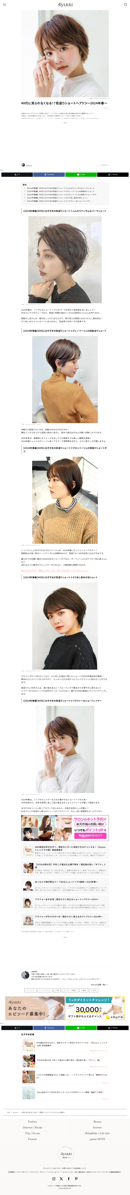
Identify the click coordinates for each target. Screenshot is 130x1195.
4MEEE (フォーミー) (93, 1172)
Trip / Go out (32, 1133)
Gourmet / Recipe (32, 1128)
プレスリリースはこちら (52, 1168)
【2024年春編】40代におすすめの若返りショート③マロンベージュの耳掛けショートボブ (61, 194)
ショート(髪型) (71, 990)
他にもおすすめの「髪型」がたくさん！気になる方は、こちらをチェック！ (55, 570)
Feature (32, 1139)
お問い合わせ (67, 1168)
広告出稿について (79, 1168)
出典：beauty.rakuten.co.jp (99, 98)
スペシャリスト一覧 (70, 1172)
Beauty (97, 1122)
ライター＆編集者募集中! (112, 1172)
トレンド (31, 990)
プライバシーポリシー (39, 1172)
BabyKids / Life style (97, 1133)
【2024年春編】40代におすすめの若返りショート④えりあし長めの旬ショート (57, 198)
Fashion (32, 1122)
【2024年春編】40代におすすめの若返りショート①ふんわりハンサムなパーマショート (60, 188)
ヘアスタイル (46, 990)
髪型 (84, 990)
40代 (94, 990)
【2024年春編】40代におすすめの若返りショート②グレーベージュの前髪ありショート (60, 191)
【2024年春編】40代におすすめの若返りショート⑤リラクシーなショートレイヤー (58, 201)
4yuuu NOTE (97, 1139)
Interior (97, 1128)
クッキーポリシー (54, 1172)
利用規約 (11, 1172)
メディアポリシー (22, 1172)
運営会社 (81, 1172)
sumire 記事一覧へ (99, 984)
